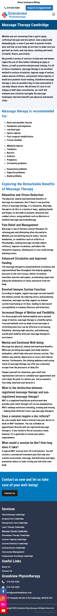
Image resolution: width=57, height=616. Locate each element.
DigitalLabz (51, 612)
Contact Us (9, 493)
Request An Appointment (39, 7)
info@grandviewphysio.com (19, 592)
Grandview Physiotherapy (27, 608)
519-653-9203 (13, 7)
